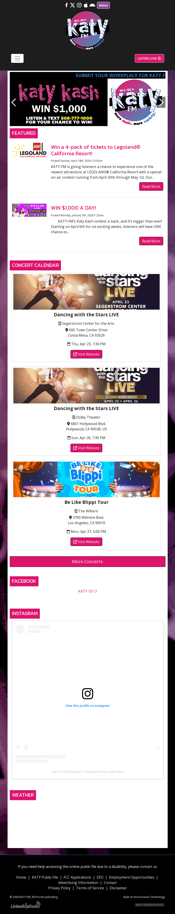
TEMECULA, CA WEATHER (87, 819)
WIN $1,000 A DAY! (73, 208)
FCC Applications (77, 877)
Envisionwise (141, 897)
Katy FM (56, 771)
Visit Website (86, 354)
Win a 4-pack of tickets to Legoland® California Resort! (95, 150)
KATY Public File (45, 877)
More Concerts (87, 561)
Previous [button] (14, 102)
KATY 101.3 (87, 591)
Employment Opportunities (131, 877)
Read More (151, 186)
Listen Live (149, 58)
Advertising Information (78, 882)
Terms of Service (90, 887)
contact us (148, 866)
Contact (110, 882)
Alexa (103, 5)
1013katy (74, 771)
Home (21, 877)
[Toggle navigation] (17, 58)
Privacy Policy (59, 887)
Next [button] (161, 102)
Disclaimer (118, 887)
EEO (100, 877)
